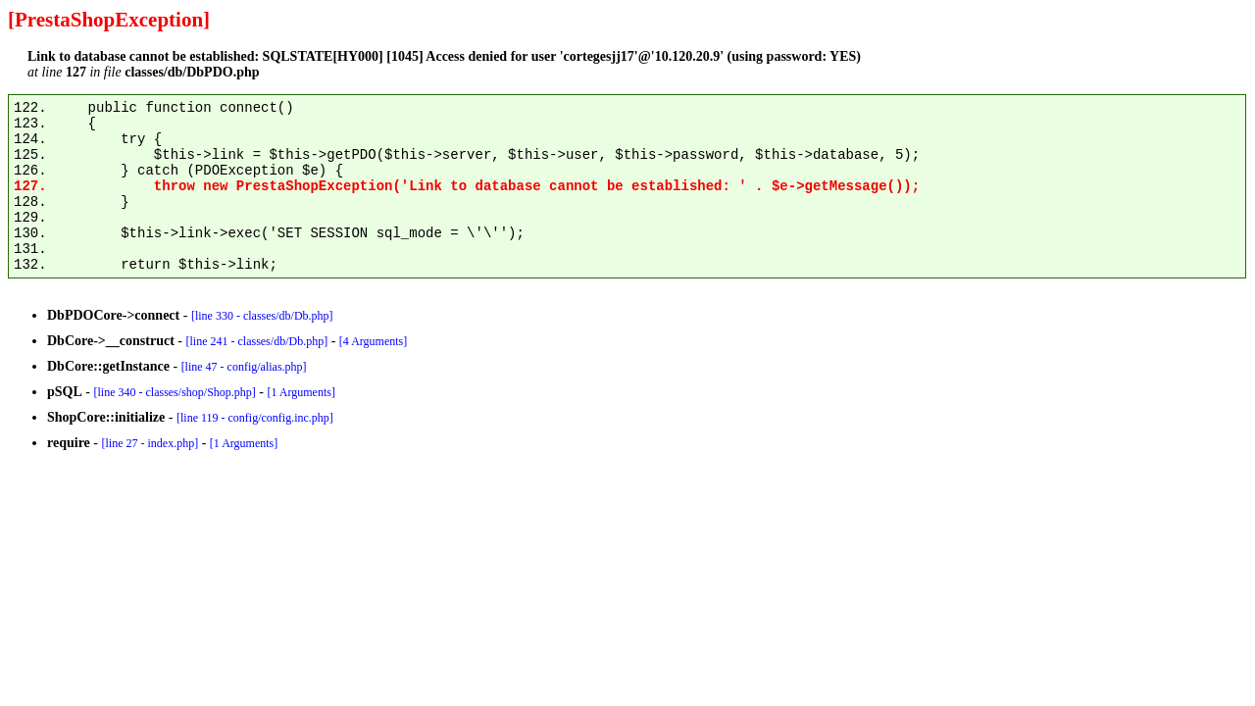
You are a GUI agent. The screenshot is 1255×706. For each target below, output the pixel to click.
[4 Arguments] (373, 341)
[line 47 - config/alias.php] (244, 367)
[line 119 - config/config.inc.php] (254, 418)
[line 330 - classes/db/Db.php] (262, 316)
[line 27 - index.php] (149, 443)
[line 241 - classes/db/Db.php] (256, 341)
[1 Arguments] (300, 392)
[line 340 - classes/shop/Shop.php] (174, 392)
